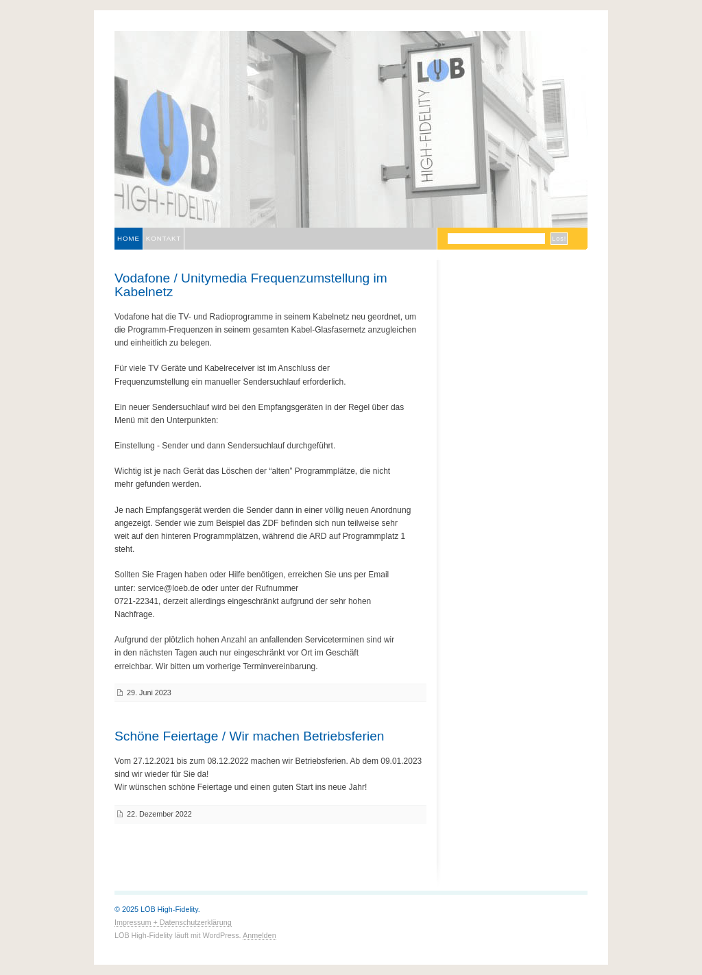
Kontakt (164, 238)
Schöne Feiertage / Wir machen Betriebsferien (249, 736)
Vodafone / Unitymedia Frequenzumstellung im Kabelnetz (250, 284)
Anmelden (259, 935)
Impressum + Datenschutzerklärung (173, 922)
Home (128, 238)
